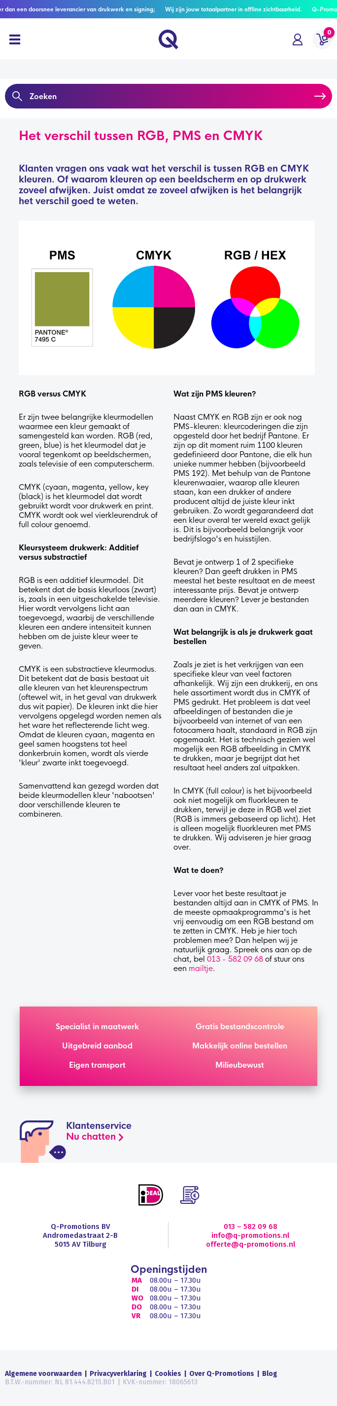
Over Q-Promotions (221, 1374)
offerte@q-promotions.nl (250, 1244)
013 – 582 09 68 (250, 1226)
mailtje (201, 968)
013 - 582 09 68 (235, 959)
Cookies (168, 1374)
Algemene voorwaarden (43, 1374)
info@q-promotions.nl (250, 1235)
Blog (269, 1374)
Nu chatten (91, 1136)
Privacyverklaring (118, 1374)
